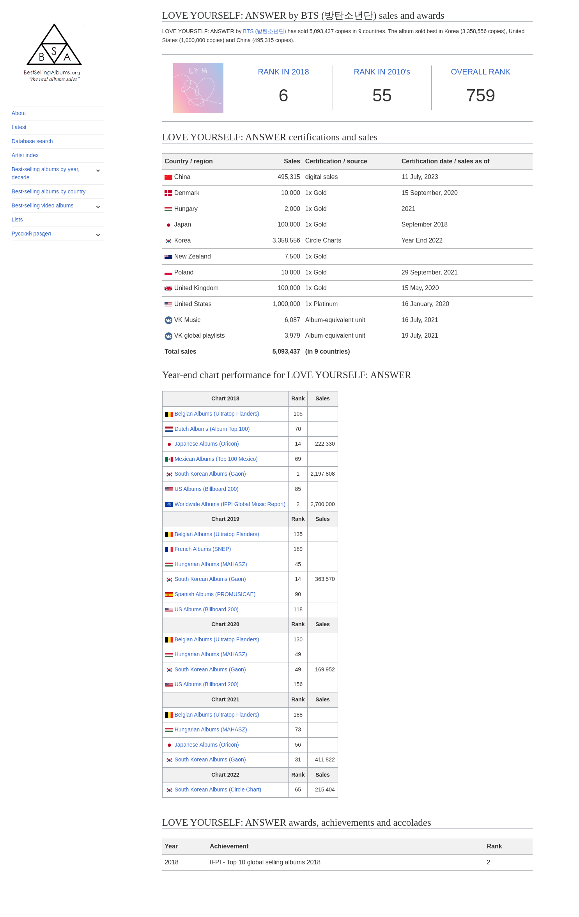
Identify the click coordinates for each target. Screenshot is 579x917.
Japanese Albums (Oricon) (207, 444)
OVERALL (480, 71)
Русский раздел (31, 233)
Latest (19, 127)
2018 (283, 71)
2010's (382, 71)
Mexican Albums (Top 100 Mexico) (216, 459)
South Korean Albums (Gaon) (210, 474)
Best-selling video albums (43, 205)
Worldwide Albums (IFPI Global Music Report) (230, 504)
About (19, 113)
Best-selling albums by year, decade (46, 173)
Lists (17, 219)
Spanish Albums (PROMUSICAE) (215, 594)
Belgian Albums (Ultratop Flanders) (217, 414)
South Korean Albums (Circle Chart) (218, 789)
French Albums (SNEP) (203, 549)
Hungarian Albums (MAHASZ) (211, 564)
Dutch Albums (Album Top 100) (212, 429)
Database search (32, 141)
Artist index (25, 155)
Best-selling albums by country (49, 191)
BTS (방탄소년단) (264, 31)
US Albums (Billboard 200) (207, 489)
